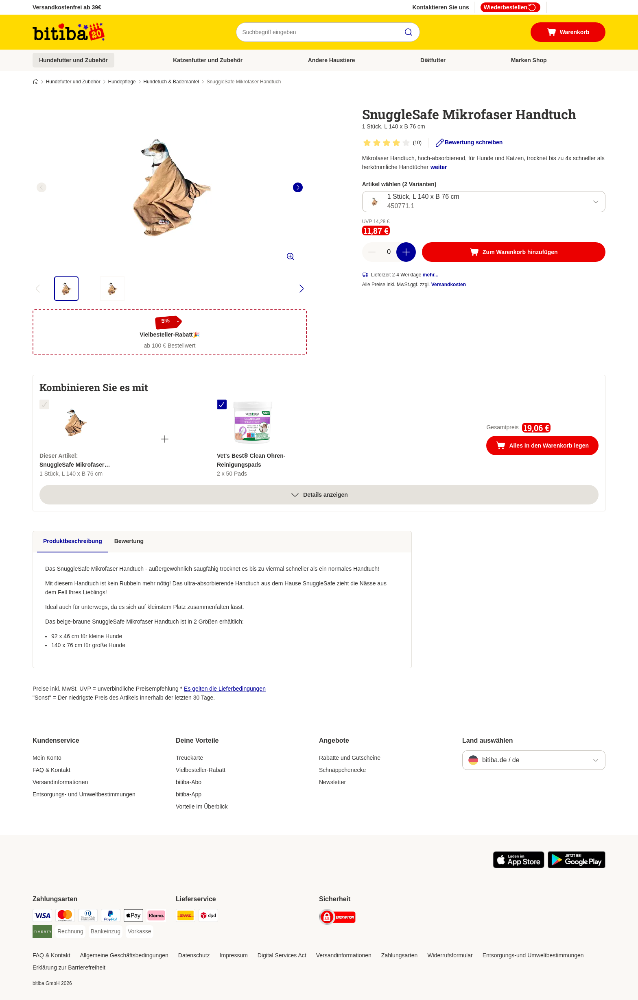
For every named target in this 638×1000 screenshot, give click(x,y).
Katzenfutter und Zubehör (208, 60)
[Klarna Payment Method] (156, 917)
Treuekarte (189, 757)
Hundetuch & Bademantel (171, 82)
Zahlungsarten (399, 955)
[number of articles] (388, 252)
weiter (438, 167)
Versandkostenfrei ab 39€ (67, 7)
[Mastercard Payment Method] (65, 917)
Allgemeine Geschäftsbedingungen (124, 955)
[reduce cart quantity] (372, 252)
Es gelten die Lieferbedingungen (225, 688)
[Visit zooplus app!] (518, 866)
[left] (41, 187)
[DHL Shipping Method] (185, 917)
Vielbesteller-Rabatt (200, 770)
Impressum (234, 955)
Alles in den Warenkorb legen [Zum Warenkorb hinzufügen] (547, 446)
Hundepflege (121, 82)
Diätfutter (433, 60)
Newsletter (332, 782)
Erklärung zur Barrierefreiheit (69, 967)
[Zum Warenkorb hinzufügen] (513, 252)
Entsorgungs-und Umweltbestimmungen (533, 955)
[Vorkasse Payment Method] (139, 931)
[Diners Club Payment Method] (88, 917)
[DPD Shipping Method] (208, 917)
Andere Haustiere (331, 60)
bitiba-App (188, 794)
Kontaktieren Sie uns (440, 7)
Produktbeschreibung (72, 541)
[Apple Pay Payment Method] (133, 917)
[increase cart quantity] (406, 252)
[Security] (337, 918)
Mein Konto (47, 757)
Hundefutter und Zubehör (73, 60)
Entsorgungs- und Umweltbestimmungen (84, 794)
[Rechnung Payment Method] (70, 931)
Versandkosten (448, 284)
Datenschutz (194, 955)
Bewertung (129, 541)
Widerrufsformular (449, 955)
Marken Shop (529, 60)
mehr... (431, 275)
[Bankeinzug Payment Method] (105, 931)
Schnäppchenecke (342, 770)
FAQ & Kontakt (51, 770)
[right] (298, 187)
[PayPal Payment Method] (110, 917)
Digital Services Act (282, 955)
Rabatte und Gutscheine (349, 757)
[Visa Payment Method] (42, 917)
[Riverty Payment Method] (42, 933)
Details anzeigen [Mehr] (319, 495)
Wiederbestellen (510, 7)
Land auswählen (487, 740)
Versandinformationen (60, 782)
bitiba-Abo (188, 782)
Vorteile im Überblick (202, 806)
